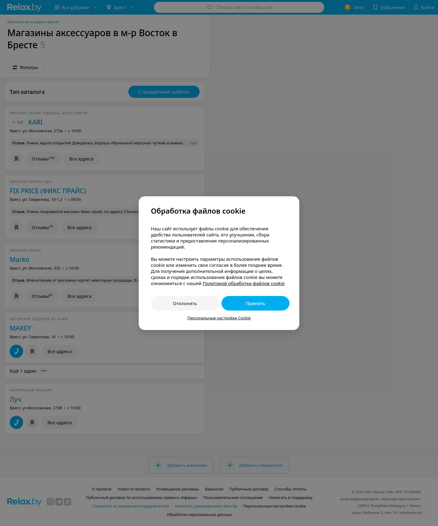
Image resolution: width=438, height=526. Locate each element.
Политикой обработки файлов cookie (244, 283)
